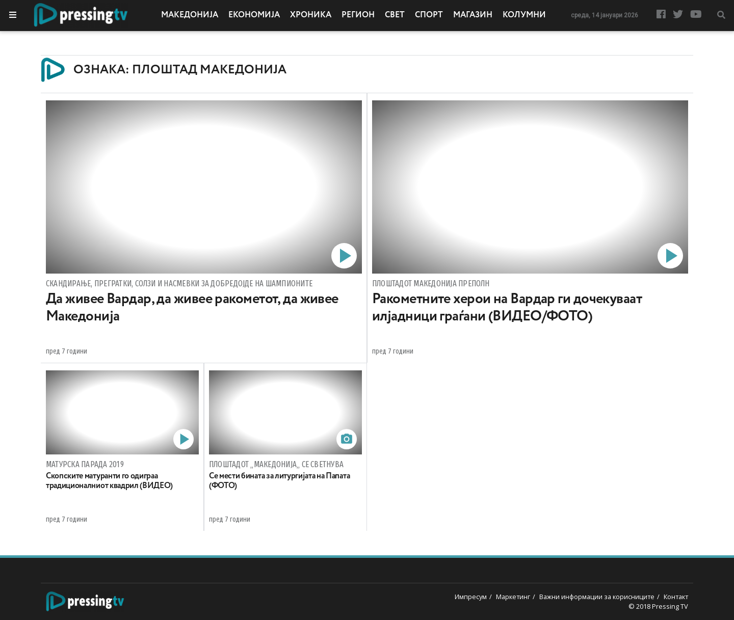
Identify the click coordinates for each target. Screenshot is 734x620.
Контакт (676, 596)
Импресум (471, 596)
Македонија (189, 15)
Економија (254, 15)
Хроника (310, 15)
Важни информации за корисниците (596, 596)
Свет (395, 15)
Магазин (472, 15)
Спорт (429, 15)
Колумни (524, 15)
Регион (358, 15)
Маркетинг (513, 596)
